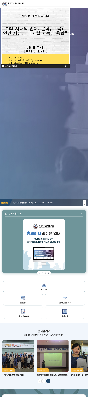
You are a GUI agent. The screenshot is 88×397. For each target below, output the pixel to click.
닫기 (66, 66)
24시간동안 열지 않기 (11, 66)
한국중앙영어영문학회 (12, 3)
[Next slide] (84, 201)
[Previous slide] (84, 204)
